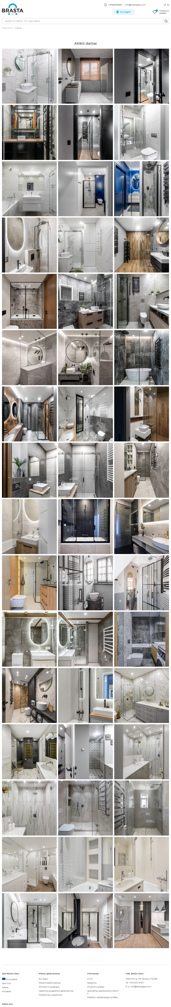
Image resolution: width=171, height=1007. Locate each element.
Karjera (5, 987)
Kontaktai (6, 991)
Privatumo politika (95, 987)
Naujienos (91, 983)
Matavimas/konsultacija (50, 983)
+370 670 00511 (136, 983)
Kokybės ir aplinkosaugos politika (102, 997)
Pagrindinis (7, 28)
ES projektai (9, 979)
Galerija (18, 28)
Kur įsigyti (43, 979)
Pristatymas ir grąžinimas (50, 995)
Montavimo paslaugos (49, 987)
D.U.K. (90, 979)
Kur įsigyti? (125, 12)
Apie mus (6, 983)
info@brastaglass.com (135, 5)
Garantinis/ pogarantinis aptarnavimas (56, 991)
